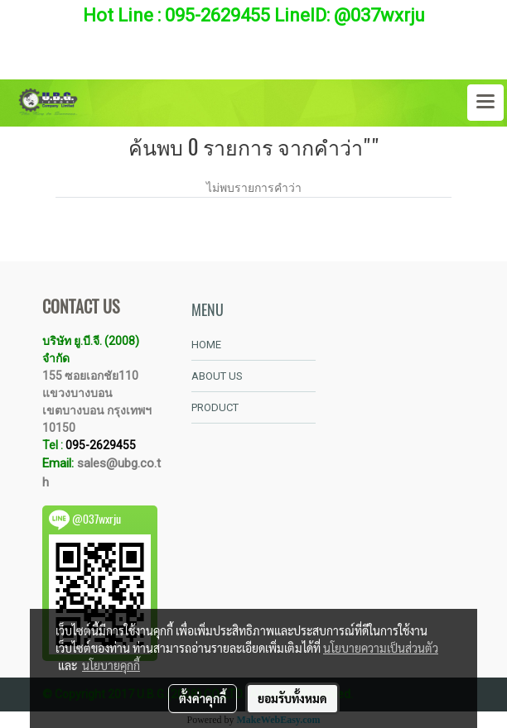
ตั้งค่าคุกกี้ (202, 698)
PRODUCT (215, 407)
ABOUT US (217, 376)
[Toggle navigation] (485, 102)
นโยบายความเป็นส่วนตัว (380, 647)
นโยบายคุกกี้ (111, 665)
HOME (206, 344)
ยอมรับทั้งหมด (292, 698)
